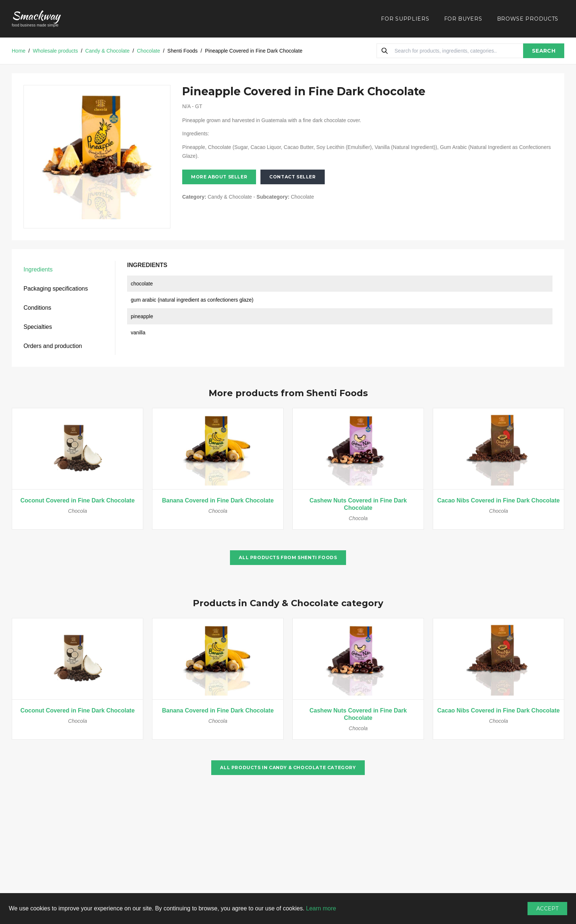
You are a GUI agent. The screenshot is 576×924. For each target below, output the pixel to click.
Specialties (38, 327)
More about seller (219, 177)
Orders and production (53, 346)
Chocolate (148, 51)
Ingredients (38, 269)
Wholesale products (55, 51)
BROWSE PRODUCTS (528, 18)
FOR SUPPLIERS (405, 18)
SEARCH (543, 50)
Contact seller (292, 177)
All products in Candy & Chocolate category (288, 767)
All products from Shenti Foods (288, 557)
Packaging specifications (56, 288)
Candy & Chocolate (107, 51)
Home (18, 51)
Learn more (321, 908)
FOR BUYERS (463, 18)
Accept (547, 908)
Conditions (37, 308)
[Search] (384, 50)
